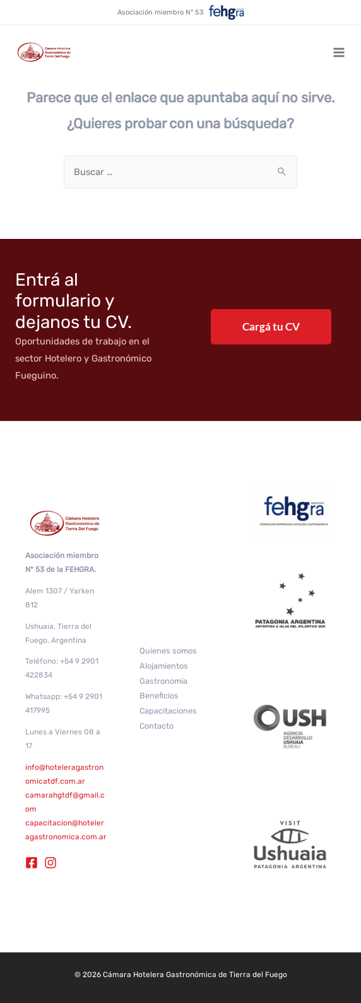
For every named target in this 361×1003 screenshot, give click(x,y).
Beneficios (159, 695)
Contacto (156, 726)
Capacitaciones (168, 710)
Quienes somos (168, 650)
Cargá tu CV (271, 326)
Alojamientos (163, 666)
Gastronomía (163, 681)
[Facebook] (31, 862)
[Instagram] (50, 862)
